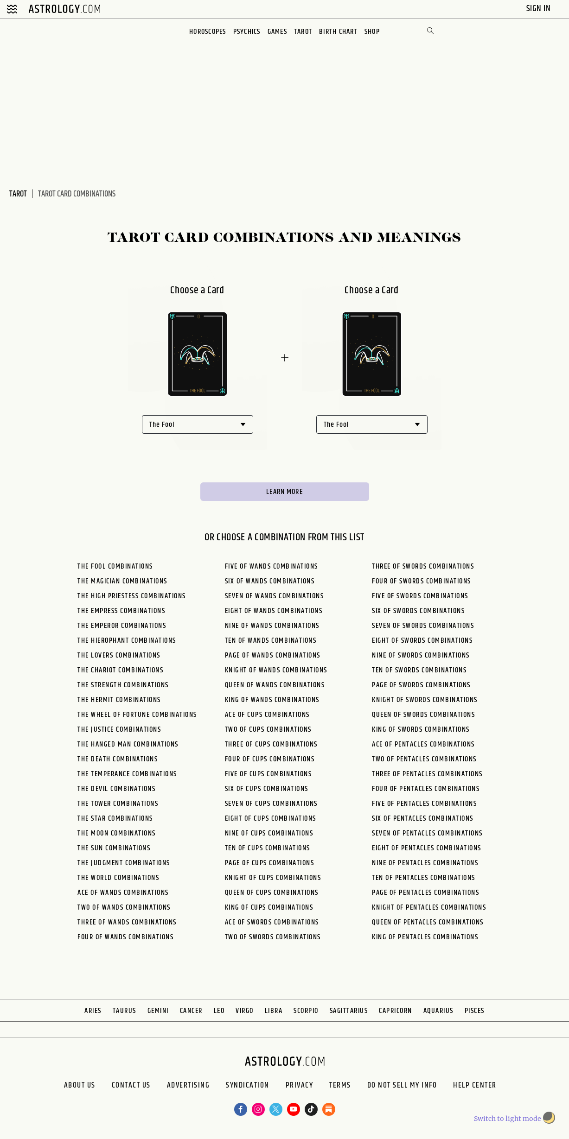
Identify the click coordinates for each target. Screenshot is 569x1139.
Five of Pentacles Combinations (424, 806)
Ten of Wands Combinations (271, 643)
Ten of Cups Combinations (267, 850)
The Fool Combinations (115, 569)
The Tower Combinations (117, 806)
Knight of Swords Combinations (425, 702)
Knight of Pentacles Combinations (429, 910)
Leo (219, 1013)
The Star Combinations (115, 821)
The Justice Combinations (119, 732)
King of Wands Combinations (272, 702)
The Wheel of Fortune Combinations (137, 717)
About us (47, 1090)
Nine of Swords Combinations (421, 658)
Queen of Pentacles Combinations (428, 924)
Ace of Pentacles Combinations (423, 747)
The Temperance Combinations (127, 776)
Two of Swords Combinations (273, 939)
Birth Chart (340, 32)
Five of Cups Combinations (268, 776)
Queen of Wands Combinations (275, 687)
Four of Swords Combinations (421, 583)
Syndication (241, 1090)
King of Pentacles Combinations (425, 939)
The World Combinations (118, 880)
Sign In (539, 8)
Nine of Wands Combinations (272, 628)
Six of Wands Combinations (270, 583)
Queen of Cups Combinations (272, 895)
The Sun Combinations (113, 850)
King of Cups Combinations (269, 910)
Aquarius (438, 1013)
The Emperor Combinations (121, 628)
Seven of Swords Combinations (423, 628)
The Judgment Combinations (123, 865)
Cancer (191, 1013)
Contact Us (108, 1090)
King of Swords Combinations (421, 732)
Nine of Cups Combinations (269, 836)
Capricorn (395, 1013)
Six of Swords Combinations (418, 613)
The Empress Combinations (121, 613)
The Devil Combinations (116, 791)
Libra (274, 1013)
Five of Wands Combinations (271, 569)
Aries (93, 1013)
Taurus (124, 1013)
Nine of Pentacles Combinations (425, 865)
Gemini (158, 1013)
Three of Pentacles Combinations (427, 776)
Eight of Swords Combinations (422, 643)
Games (277, 32)
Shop (374, 32)
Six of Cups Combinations (266, 791)
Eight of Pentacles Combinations (426, 850)
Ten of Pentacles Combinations (423, 880)
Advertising (173, 1090)
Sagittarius (349, 1013)
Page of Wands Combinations (272, 658)
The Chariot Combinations (120, 672)
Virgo (245, 1013)
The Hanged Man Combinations (128, 747)
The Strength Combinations (123, 687)
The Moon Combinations (116, 836)
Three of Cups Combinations (271, 747)
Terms (350, 1090)
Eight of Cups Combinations (270, 821)
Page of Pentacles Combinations (425, 895)
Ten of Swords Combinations (419, 672)
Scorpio (306, 1013)
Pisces (475, 1013)
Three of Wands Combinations (127, 924)
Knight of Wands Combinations (276, 672)
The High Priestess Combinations (131, 598)
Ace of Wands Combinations (123, 895)
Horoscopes (206, 32)
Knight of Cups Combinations (273, 880)
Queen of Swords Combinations (423, 717)
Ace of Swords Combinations (272, 924)
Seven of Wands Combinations (274, 598)
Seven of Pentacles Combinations (427, 836)
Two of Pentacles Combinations (424, 761)
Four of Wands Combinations (125, 939)
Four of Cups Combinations (270, 761)
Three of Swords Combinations (423, 569)
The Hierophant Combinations (126, 643)
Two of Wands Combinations (124, 910)
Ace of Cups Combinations (267, 717)
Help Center (501, 1090)
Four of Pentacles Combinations (425, 791)
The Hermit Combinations (119, 702)
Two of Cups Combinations (268, 732)
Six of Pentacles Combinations (422, 821)
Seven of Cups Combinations (271, 806)
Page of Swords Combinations (421, 687)
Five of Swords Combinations (420, 598)
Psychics (246, 32)
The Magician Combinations (122, 583)
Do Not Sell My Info (419, 1090)
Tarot (303, 32)
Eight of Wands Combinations (274, 613)
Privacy (301, 1090)
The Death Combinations (117, 761)
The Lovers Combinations (118, 658)
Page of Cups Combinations (269, 865)
